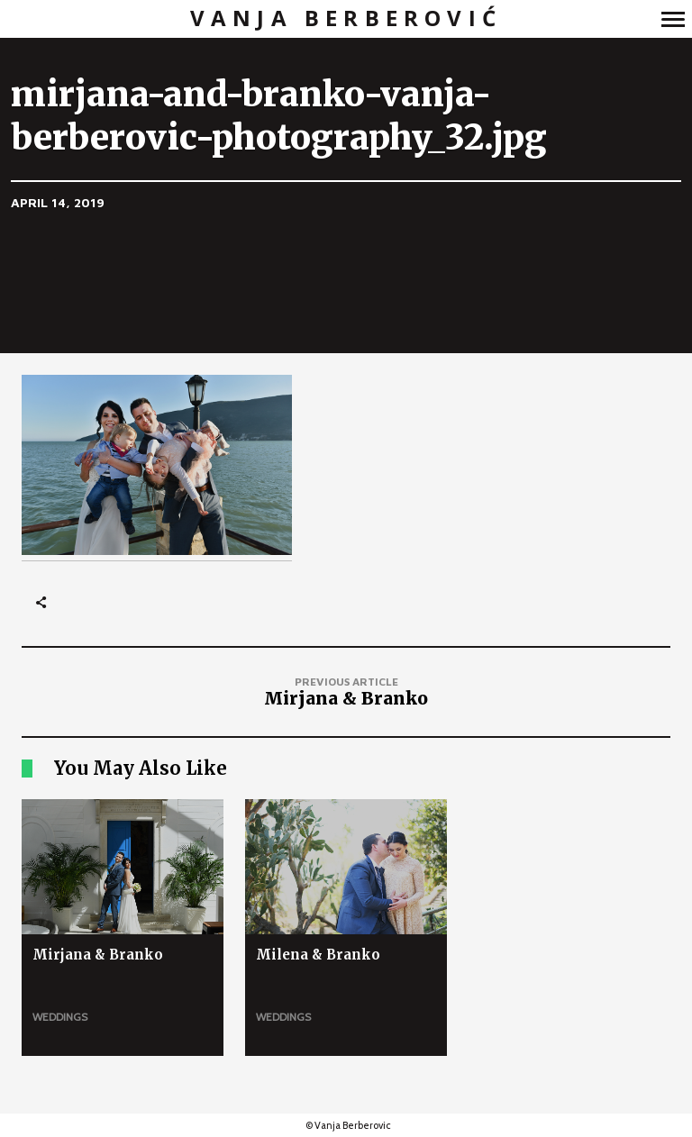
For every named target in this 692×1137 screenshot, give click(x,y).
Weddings (59, 1016)
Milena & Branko (318, 954)
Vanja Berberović (346, 18)
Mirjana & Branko (97, 954)
